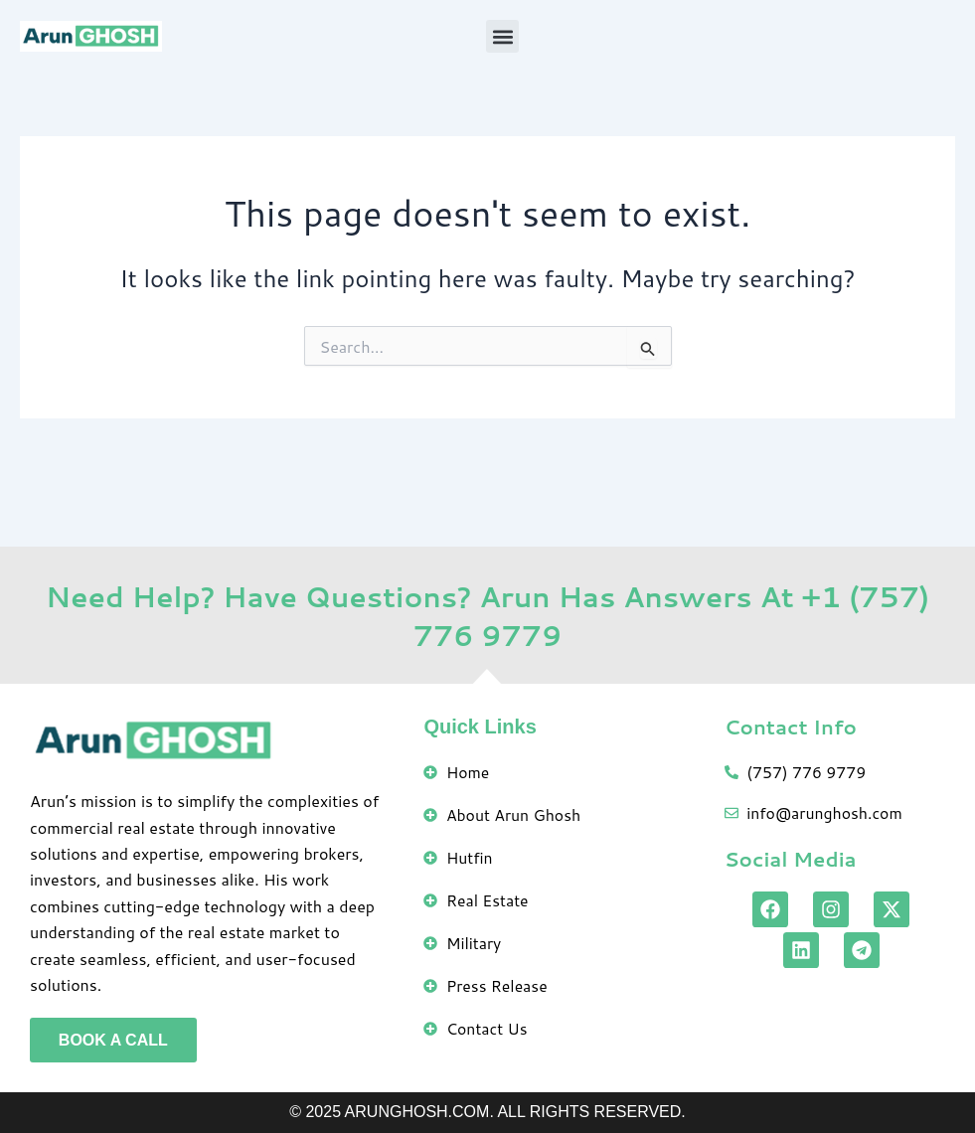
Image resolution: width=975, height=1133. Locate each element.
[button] (502, 36)
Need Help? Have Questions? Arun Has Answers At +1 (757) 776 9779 (488, 614)
